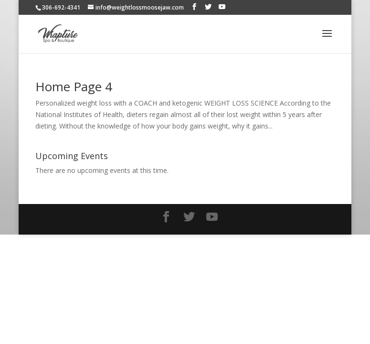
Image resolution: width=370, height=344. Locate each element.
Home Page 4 (73, 86)
